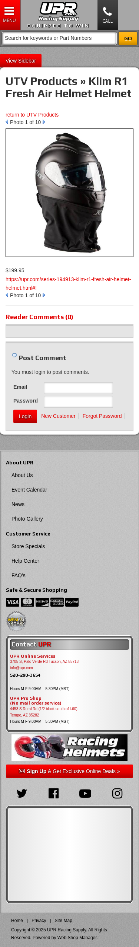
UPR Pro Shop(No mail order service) (36, 701)
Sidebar (27, 61)
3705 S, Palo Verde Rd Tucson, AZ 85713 (44, 662)
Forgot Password (102, 416)
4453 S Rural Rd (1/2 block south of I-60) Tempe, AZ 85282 (43, 712)
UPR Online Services (32, 656)
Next (44, 122)
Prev (7, 122)
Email (20, 387)
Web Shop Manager (77, 937)
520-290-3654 (25, 675)
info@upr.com (21, 668)
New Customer (58, 416)
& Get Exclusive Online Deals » (69, 771)
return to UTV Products (32, 115)
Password (25, 401)
